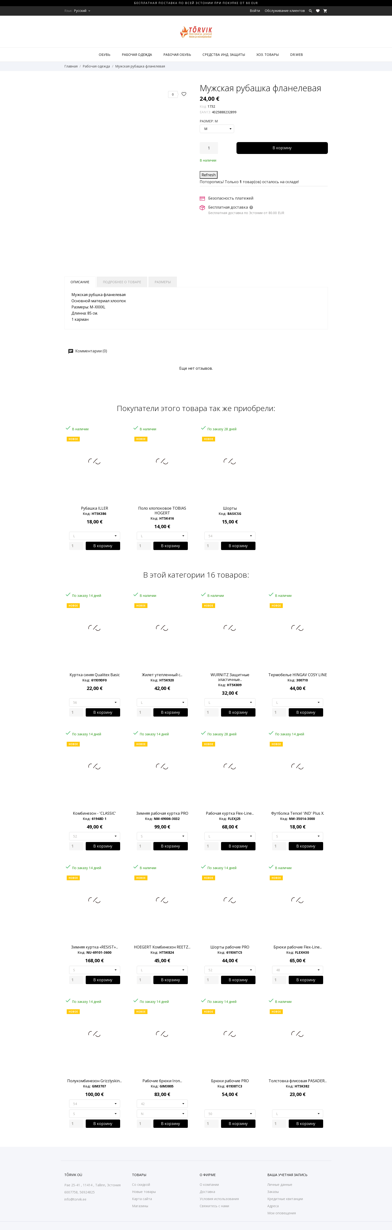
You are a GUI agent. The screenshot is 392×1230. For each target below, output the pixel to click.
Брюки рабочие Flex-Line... (298, 947)
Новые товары (144, 1191)
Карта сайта (142, 1198)
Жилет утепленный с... (162, 674)
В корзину (282, 147)
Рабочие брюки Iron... (162, 1080)
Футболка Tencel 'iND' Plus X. (297, 813)
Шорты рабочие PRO (229, 947)
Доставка (207, 1191)
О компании (209, 1184)
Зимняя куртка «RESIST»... (94, 947)
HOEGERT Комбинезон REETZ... (162, 947)
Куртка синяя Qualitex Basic (95, 674)
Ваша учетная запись (287, 1175)
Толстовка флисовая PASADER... (298, 1080)
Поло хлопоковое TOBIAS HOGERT (162, 510)
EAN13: (205, 112)
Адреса (273, 1206)
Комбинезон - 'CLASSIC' (94, 813)
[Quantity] (76, 546)
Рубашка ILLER (94, 508)
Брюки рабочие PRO (230, 1080)
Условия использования (219, 1198)
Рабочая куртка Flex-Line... (230, 813)
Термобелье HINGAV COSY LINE (297, 674)
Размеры (163, 282)
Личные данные (279, 1184)
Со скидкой (141, 1184)
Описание (80, 282)
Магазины (140, 1206)
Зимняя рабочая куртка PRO (162, 813)
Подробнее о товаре (122, 282)
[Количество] (209, 148)
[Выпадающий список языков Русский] (82, 11)
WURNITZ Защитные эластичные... (230, 677)
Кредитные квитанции (285, 1198)
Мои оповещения (281, 1213)
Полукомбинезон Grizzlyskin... (94, 1080)
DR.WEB (296, 54)
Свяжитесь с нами (214, 1206)
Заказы (273, 1191)
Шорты (230, 508)
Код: (203, 106)
